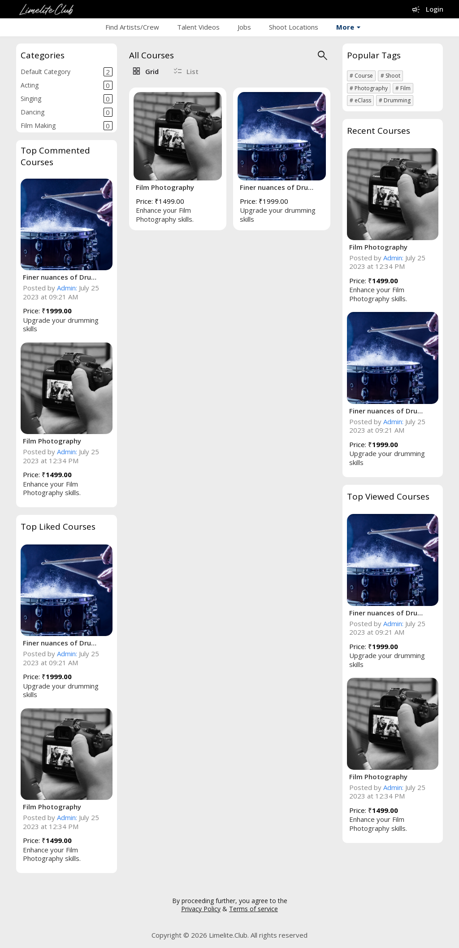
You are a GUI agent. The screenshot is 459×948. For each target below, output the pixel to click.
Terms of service (253, 908)
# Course (361, 75)
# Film (403, 88)
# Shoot (390, 75)
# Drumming (395, 100)
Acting (67, 85)
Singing (67, 98)
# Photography (369, 88)
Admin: (67, 287)
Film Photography (52, 440)
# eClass (360, 100)
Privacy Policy (201, 908)
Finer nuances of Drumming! (62, 276)
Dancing (67, 112)
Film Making (67, 125)
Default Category (67, 71)
